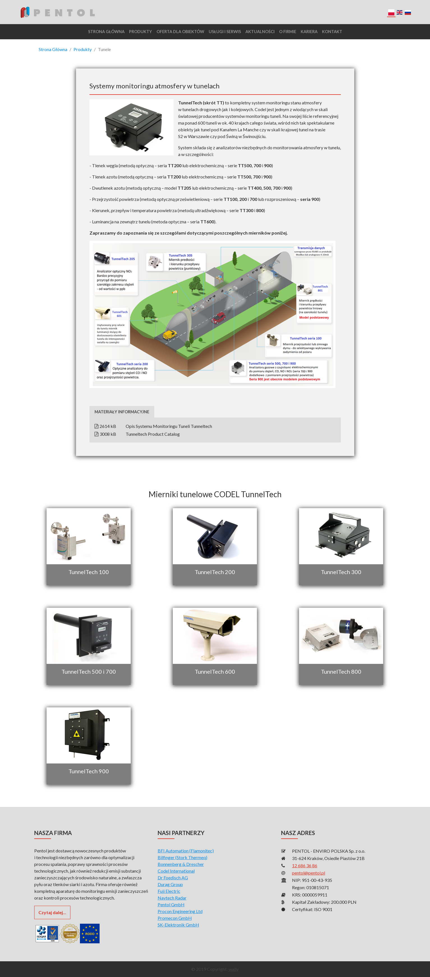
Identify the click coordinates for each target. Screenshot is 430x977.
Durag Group (170, 884)
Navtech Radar (172, 897)
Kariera (309, 31)
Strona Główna (53, 49)
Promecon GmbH (175, 918)
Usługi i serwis (225, 31)
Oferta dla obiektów (180, 31)
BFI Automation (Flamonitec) (186, 850)
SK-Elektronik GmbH (178, 924)
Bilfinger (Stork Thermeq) (182, 857)
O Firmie (287, 31)
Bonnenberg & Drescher (181, 864)
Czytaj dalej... (52, 912)
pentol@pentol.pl (308, 872)
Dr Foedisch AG (173, 877)
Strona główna (106, 31)
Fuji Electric (169, 891)
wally (233, 969)
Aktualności (260, 31)
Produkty (140, 31)
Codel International (176, 870)
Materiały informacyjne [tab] (122, 411)
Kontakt (332, 31)
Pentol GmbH (171, 904)
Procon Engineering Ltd (180, 911)
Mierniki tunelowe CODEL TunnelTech (215, 494)
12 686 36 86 (304, 865)
